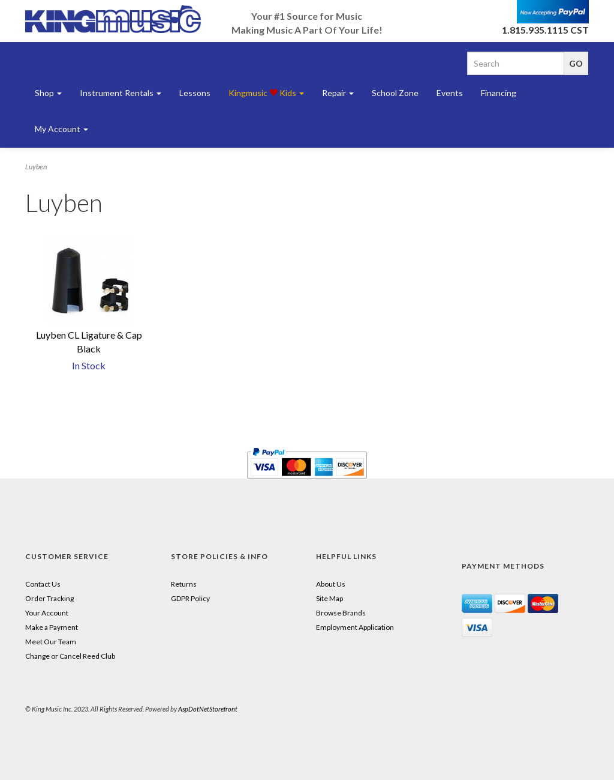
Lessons (194, 93)
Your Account (46, 612)
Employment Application (355, 627)
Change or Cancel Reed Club (70, 656)
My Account (61, 129)
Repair (338, 93)
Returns (184, 583)
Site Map (329, 598)
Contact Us (43, 583)
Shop (48, 93)
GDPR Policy (190, 598)
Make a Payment (51, 627)
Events (450, 93)
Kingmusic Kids (266, 93)
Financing (498, 93)
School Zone (395, 93)
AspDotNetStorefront (207, 709)
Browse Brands (341, 612)
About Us (330, 583)
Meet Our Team (50, 641)
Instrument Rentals (120, 93)
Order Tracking (49, 598)
